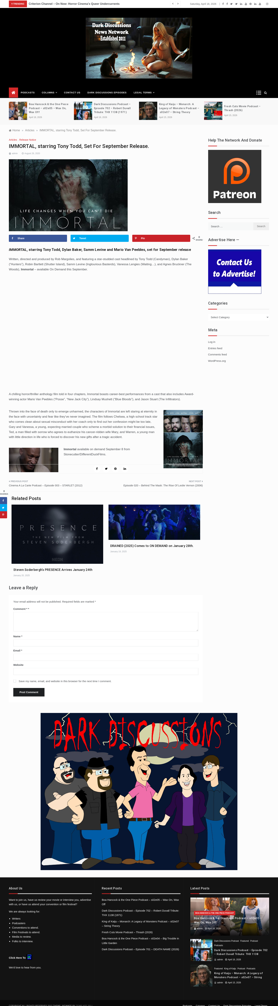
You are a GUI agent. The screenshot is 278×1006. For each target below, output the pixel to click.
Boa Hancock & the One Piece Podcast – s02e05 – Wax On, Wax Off (48, 102)
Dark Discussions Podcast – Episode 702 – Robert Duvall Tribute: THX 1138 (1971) (112, 102)
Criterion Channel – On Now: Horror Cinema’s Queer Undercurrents (74, 3)
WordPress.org (217, 355)
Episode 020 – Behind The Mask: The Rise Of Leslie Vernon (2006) (163, 480)
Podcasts (28, 87)
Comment (20, 603)
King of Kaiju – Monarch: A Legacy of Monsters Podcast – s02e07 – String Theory (179, 102)
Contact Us (72, 87)
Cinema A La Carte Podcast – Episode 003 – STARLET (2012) (45, 480)
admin (15, 148)
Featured (244, 935)
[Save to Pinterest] (161, 233)
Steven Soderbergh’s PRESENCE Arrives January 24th (53, 564)
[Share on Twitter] (100, 233)
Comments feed (217, 349)
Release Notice (27, 134)
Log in (211, 336)
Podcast (254, 935)
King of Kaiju (230, 963)
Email (17, 645)
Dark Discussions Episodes (107, 87)
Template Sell (84, 1000)
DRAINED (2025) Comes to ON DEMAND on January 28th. (152, 540)
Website (18, 659)
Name (17, 631)
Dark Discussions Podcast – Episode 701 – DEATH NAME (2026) (140, 943)
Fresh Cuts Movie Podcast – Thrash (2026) (127, 926)
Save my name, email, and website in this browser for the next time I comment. (65, 675)
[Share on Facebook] (38, 233)
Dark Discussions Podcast (226, 935)
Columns (49, 87)
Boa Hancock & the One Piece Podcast (214, 908)
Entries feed (215, 342)
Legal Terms (144, 87)
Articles (13, 134)
